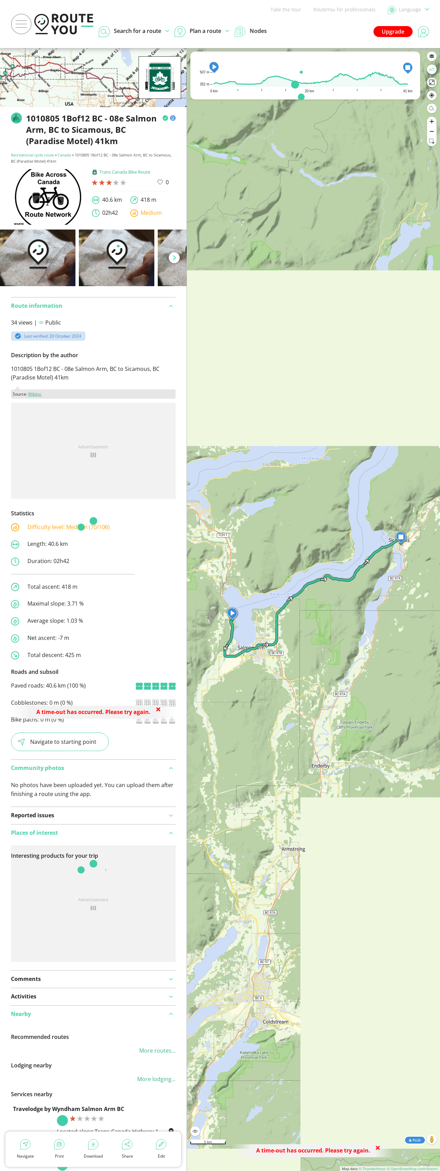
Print (59, 1149)
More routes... (157, 1050)
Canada (64, 154)
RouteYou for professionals (344, 9)
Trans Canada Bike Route (121, 172)
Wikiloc (34, 394)
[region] (313, 609)
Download (93, 1149)
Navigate (25, 1149)
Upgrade (393, 31)
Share (127, 1149)
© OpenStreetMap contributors (412, 1168)
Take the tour (286, 9)
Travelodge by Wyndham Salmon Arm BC (68, 1109)
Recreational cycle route (32, 154)
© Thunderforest (372, 1168)
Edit (161, 1149)
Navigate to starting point (57, 742)
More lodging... (156, 1079)
